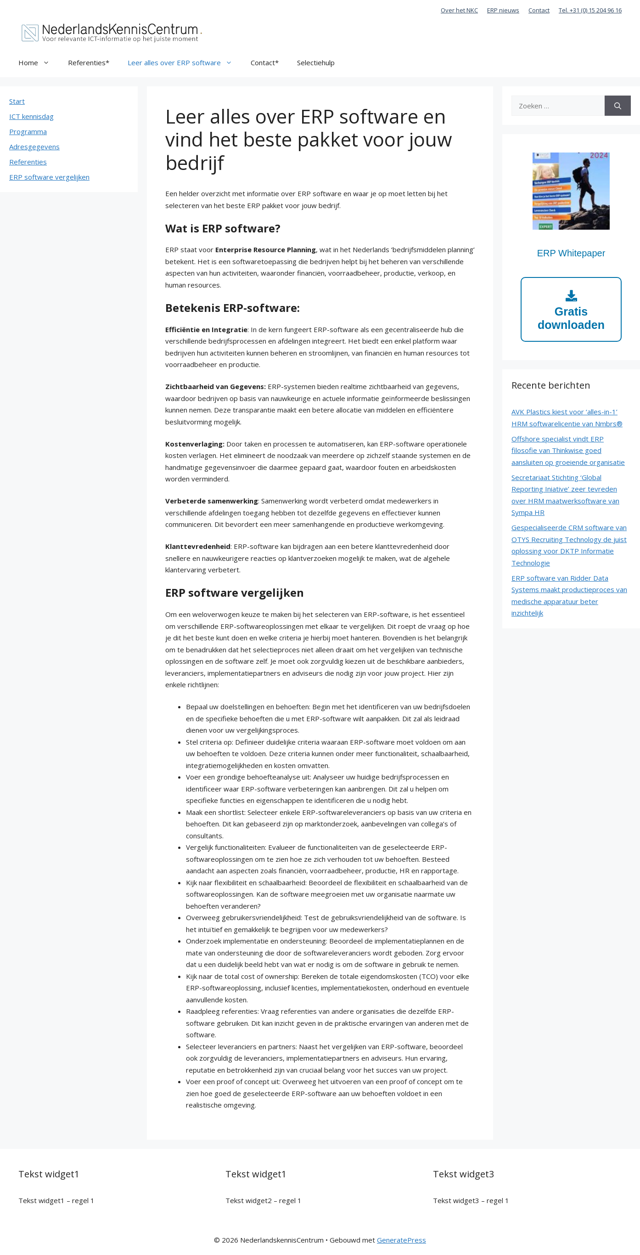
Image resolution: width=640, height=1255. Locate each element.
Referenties (28, 161)
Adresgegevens (34, 146)
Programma (28, 131)
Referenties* (88, 62)
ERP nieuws (503, 10)
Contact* (265, 62)
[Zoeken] (618, 106)
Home (38, 62)
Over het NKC (459, 10)
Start (17, 101)
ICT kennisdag (31, 116)
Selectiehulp (316, 62)
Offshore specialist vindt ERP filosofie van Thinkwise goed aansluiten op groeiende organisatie (568, 450)
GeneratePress (401, 1239)
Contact (539, 10)
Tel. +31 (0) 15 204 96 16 (590, 10)
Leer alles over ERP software (184, 62)
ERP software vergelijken (49, 176)
